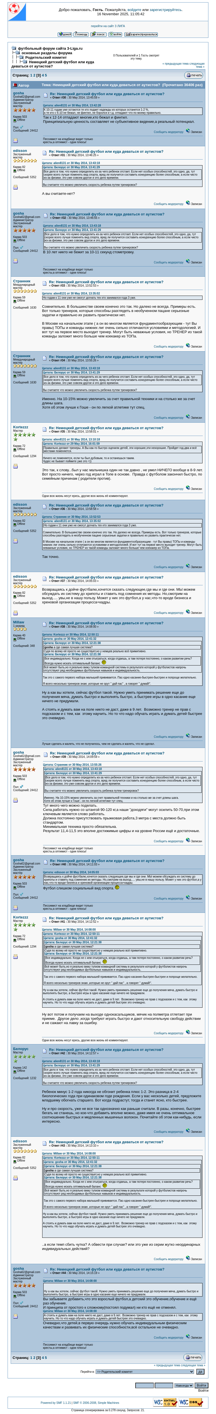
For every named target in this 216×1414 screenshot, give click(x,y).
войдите (134, 10)
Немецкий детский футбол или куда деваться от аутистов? (53, 64)
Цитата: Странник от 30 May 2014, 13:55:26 (72, 764)
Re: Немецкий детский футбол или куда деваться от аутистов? (107, 94)
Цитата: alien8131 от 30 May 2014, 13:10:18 (71, 439)
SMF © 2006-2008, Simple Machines (96, 1402)
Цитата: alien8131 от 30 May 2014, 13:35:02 (71, 293)
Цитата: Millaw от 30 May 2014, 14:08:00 (69, 929)
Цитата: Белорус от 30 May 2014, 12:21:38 (72, 643)
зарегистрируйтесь (166, 10)
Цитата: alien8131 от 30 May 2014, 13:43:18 (71, 163)
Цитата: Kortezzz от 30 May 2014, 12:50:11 (70, 634)
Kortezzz (20, 427)
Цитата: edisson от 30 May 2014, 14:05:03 (71, 872)
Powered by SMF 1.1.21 (56, 1402)
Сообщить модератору (168, 132)
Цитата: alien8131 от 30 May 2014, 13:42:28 (72, 105)
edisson (20, 151)
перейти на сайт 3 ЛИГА (108, 26)
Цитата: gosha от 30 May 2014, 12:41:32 (69, 638)
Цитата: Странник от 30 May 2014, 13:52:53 (71, 516)
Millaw (18, 622)
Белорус (21, 1049)
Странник (21, 281)
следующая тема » (196, 65)
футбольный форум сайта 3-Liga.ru (50, 48)
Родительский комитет (46, 57)
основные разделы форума (47, 53)
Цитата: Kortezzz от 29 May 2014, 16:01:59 (71, 443)
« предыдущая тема (176, 63)
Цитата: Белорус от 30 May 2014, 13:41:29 (71, 167)
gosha (18, 93)
